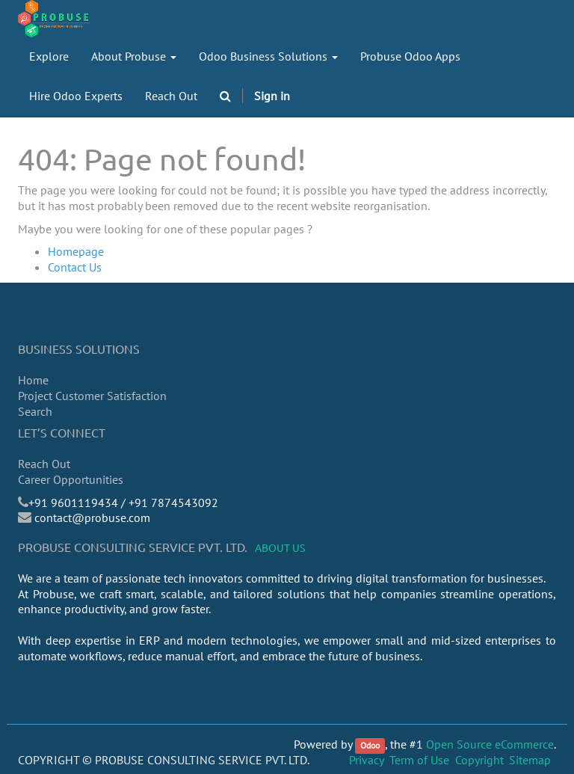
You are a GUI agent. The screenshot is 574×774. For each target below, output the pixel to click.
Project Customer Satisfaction (92, 395)
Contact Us (75, 266)
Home (33, 379)
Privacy (366, 759)
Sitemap (530, 759)
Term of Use (419, 759)
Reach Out (44, 463)
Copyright (479, 759)
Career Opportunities (70, 479)
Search (35, 411)
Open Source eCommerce (490, 744)
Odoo (370, 745)
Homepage (76, 251)
